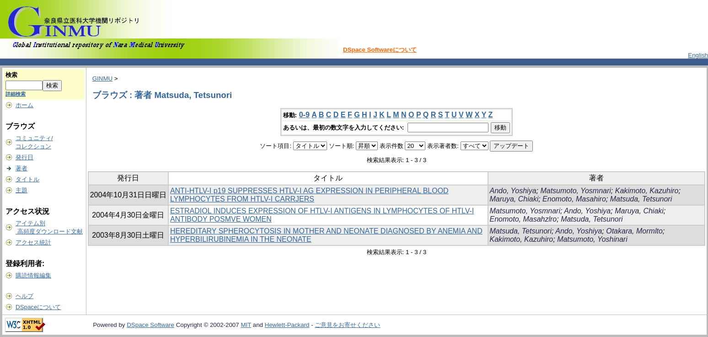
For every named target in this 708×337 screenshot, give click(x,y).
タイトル (27, 179)
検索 (11, 74)
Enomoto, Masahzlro (523, 219)
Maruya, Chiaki (514, 199)
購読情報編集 (33, 275)
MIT (246, 324)
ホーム (24, 105)
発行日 (24, 157)
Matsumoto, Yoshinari (592, 239)
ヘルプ (24, 296)
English (698, 55)
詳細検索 (15, 94)
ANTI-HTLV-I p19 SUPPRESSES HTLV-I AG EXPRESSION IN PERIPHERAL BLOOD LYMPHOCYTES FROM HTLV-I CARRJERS (309, 195)
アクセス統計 (33, 242)
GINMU (102, 78)
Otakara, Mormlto (634, 231)
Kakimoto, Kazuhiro (647, 191)
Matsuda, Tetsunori (641, 199)
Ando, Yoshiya (513, 191)
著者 (21, 168)
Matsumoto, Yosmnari (575, 191)
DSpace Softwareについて (380, 49)
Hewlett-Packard (287, 324)
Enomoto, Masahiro (574, 199)
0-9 (304, 115)
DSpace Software (150, 324)
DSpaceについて (38, 307)
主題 (21, 190)
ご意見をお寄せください (347, 324)
